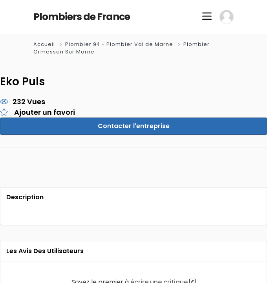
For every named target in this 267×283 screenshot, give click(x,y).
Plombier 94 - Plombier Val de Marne (119, 44)
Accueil (45, 44)
